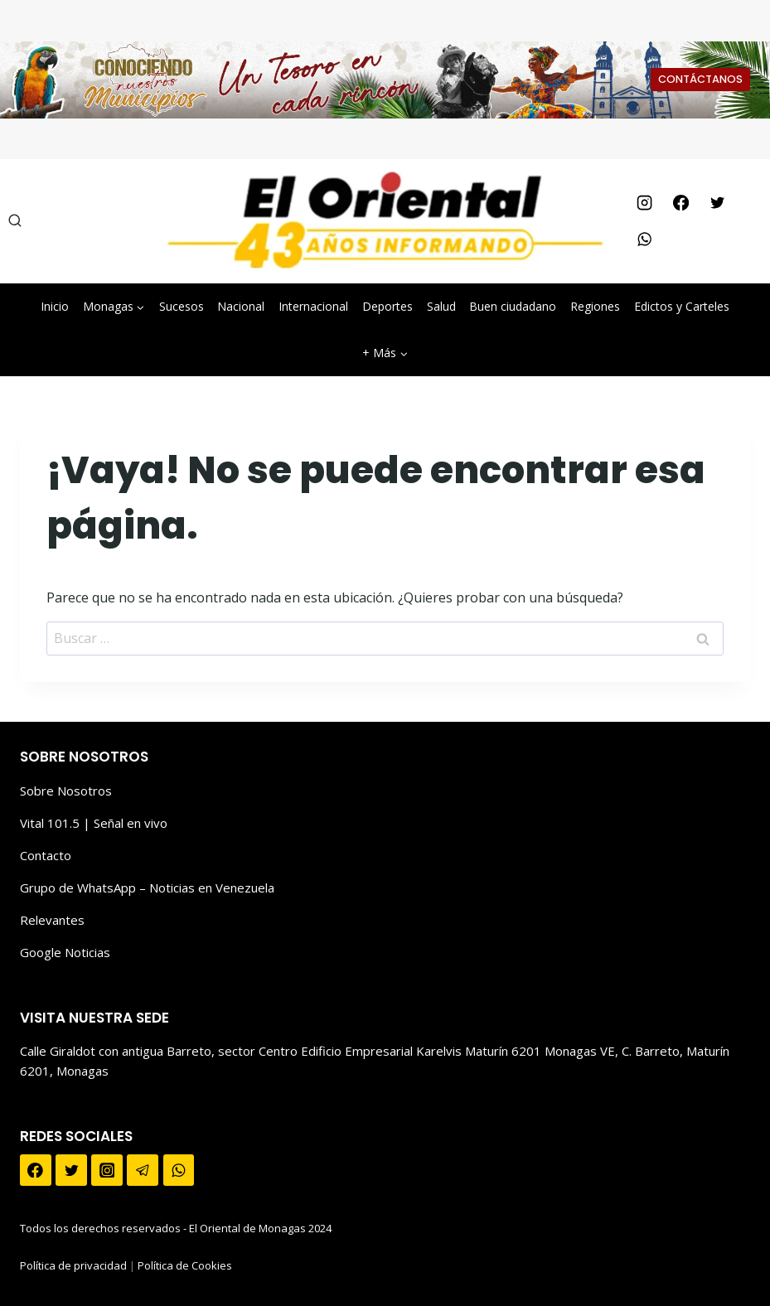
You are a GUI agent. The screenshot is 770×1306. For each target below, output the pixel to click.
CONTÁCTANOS (700, 79)
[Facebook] (681, 203)
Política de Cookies (185, 1265)
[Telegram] (142, 1170)
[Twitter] (718, 203)
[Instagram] (645, 203)
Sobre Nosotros (66, 790)
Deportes (387, 306)
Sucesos (181, 306)
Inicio (55, 306)
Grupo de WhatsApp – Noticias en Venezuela (147, 887)
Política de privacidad (73, 1265)
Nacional (240, 306)
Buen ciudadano (512, 306)
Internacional (313, 306)
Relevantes (52, 920)
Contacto (45, 855)
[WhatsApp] (645, 239)
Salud (441, 306)
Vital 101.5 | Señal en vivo (93, 823)
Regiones (595, 306)
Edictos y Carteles (681, 306)
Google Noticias (65, 952)
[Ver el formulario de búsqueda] (15, 221)
